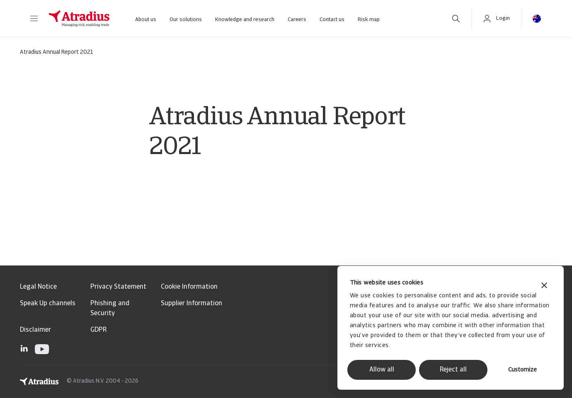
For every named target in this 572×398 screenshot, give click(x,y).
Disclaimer (35, 330)
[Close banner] (544, 286)
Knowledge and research (244, 19)
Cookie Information (189, 287)
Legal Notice (38, 287)
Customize (522, 370)
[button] (34, 19)
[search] (456, 18)
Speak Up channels (47, 303)
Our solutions (186, 19)
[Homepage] (79, 18)
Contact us (332, 19)
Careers (297, 19)
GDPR (98, 330)
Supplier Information (191, 303)
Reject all (453, 370)
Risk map (369, 19)
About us (145, 19)
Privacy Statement (118, 287)
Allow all (381, 370)
